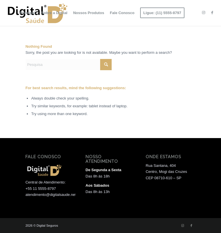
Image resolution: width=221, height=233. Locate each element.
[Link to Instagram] (203, 12)
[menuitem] (27, 13)
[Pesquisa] (68, 64)
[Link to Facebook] (212, 12)
